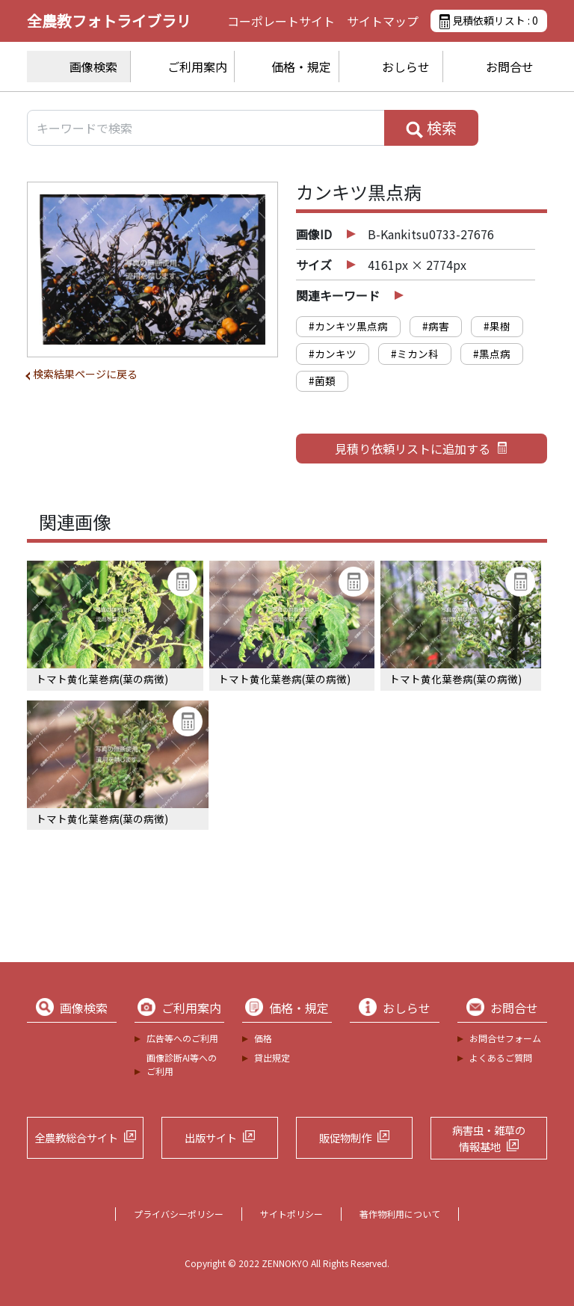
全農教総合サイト (76, 1137)
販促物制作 (345, 1137)
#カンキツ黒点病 (348, 325)
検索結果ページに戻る (85, 373)
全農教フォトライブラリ (109, 20)
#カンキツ (333, 353)
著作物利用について (399, 1213)
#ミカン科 (415, 353)
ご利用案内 (197, 67)
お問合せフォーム (505, 1038)
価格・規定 (301, 67)
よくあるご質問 (500, 1057)
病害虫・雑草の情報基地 (488, 1138)
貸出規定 (272, 1057)
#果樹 (497, 325)
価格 (263, 1038)
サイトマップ (383, 21)
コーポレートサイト (281, 21)
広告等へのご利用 (182, 1038)
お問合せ (510, 67)
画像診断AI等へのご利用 (181, 1064)
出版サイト (211, 1137)
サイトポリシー (291, 1213)
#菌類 (322, 380)
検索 (431, 128)
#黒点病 (491, 353)
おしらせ (406, 67)
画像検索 (93, 67)
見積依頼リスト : (488, 21)
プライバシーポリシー (178, 1213)
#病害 (435, 325)
